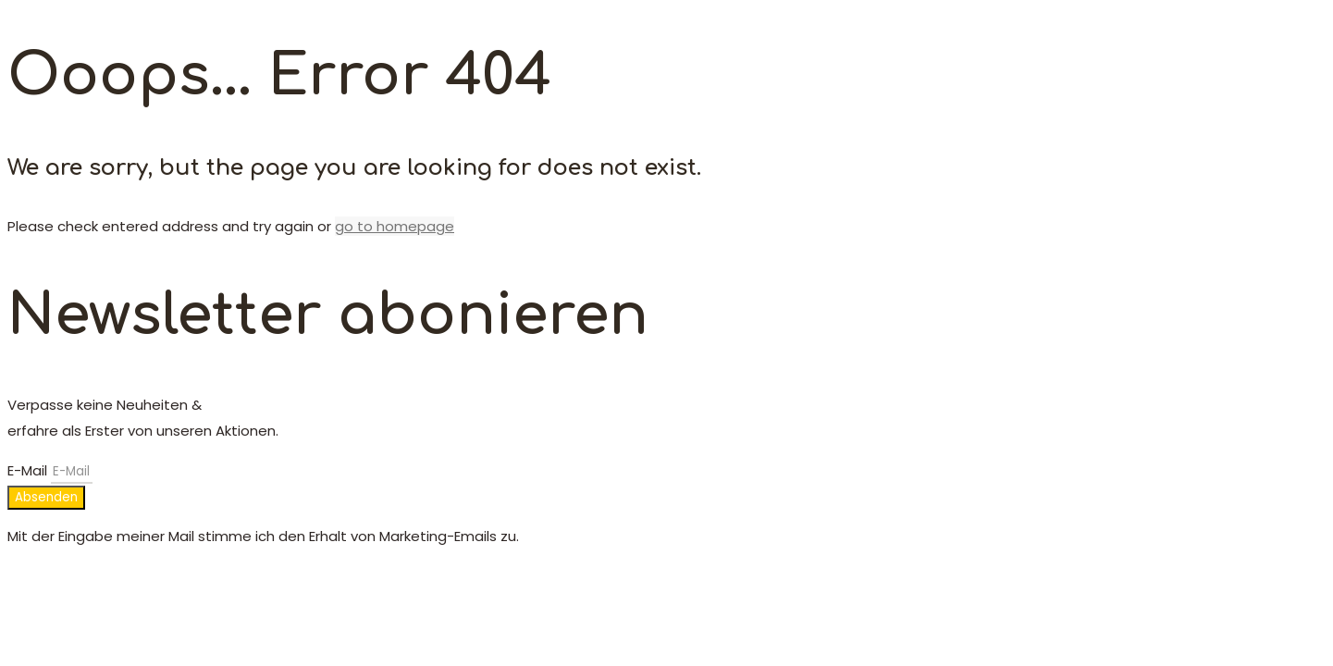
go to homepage (394, 226)
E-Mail (29, 470)
